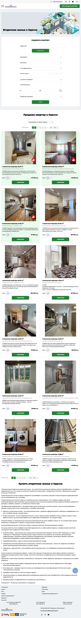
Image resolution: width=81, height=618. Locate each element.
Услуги (3, 589)
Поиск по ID (40, 50)
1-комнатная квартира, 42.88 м (52, 454)
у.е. (60, 90)
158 (55, 127)
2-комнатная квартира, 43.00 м (53, 280)
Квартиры (44, 587)
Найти (40, 102)
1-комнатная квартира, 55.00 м (53, 223)
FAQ (2, 591)
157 (51, 127)
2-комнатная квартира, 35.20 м (12, 454)
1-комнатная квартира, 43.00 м (13, 339)
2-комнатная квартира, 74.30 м (13, 223)
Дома (43, 591)
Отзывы (3, 593)
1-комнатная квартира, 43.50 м (53, 339)
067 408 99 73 (40, 604)
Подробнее (20, 182)
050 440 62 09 (57, 2)
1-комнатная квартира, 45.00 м (13, 396)
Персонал (4, 598)
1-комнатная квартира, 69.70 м (12, 280)
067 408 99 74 (13, 604)
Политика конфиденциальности (49, 610)
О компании (4, 587)
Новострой (45, 589)
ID (3, 228)
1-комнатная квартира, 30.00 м (53, 396)
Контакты (3, 600)
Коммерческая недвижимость (50, 593)
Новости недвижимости (7, 595)
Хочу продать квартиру (70, 6)
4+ (60, 73)
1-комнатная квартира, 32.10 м (12, 166)
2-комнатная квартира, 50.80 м (53, 166)
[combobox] (40, 57)
